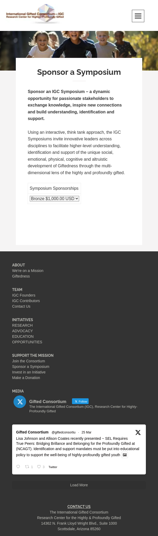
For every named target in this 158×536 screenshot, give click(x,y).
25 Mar (86, 432)
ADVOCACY (22, 331)
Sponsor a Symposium (30, 366)
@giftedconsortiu (63, 432)
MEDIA (18, 391)
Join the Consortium (28, 361)
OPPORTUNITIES (27, 342)
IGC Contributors (26, 301)
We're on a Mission (27, 271)
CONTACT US (79, 507)
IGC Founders (23, 295)
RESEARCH (22, 325)
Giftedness (21, 276)
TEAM (17, 290)
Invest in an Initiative (29, 372)
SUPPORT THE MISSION (33, 355)
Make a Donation (26, 378)
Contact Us (21, 306)
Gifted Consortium (32, 432)
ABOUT (18, 265)
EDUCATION (22, 336)
